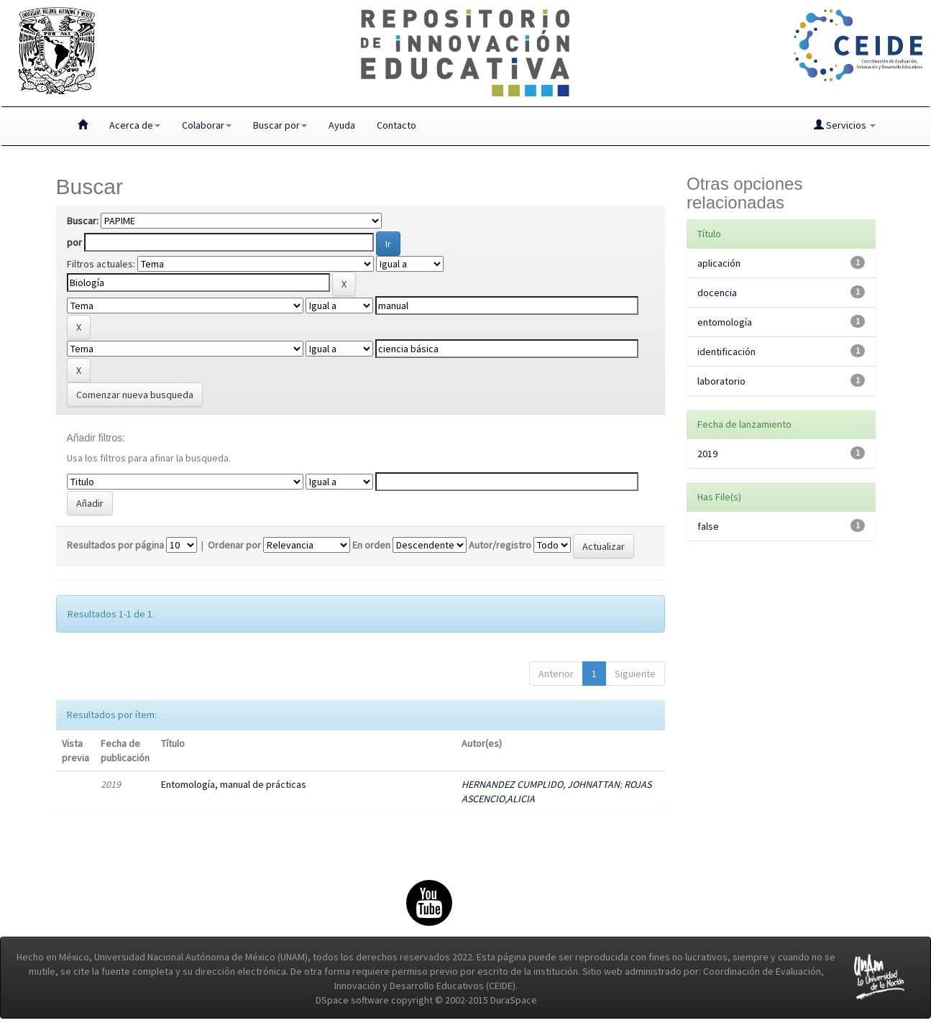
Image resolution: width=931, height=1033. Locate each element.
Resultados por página (115, 544)
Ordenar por (234, 544)
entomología (724, 322)
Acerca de (134, 125)
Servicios (845, 125)
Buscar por (280, 125)
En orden (371, 544)
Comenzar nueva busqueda (134, 394)
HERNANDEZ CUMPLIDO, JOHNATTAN (541, 784)
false (708, 526)
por (74, 242)
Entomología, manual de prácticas (233, 784)
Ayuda (342, 125)
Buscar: (82, 220)
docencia (717, 292)
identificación (726, 351)
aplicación (718, 263)
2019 (707, 453)
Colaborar (206, 125)
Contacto (396, 125)
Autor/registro (500, 544)
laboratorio (721, 381)
